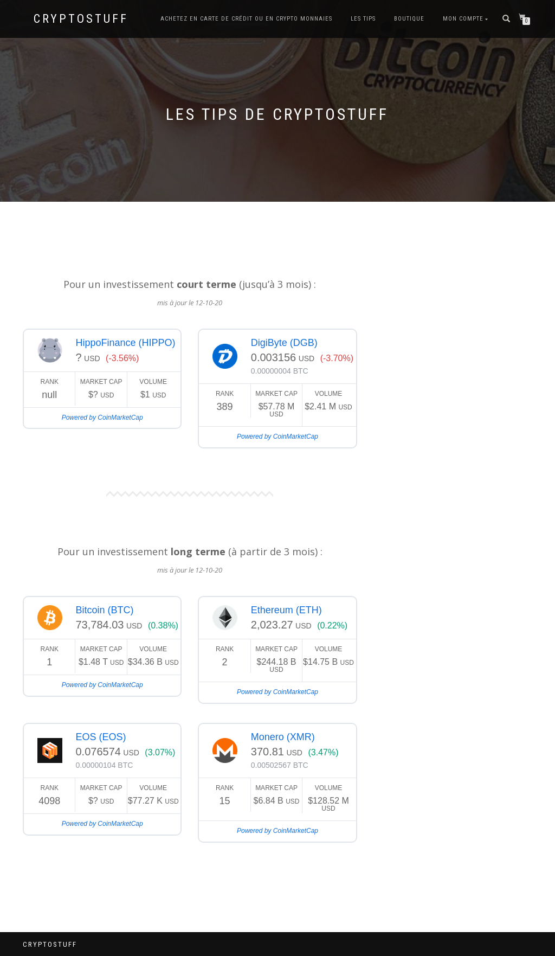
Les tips (363, 18)
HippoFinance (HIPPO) (125, 342)
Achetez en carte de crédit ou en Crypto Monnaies (246, 18)
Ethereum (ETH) (286, 610)
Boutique (409, 18)
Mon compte (463, 18)
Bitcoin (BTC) (104, 610)
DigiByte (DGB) (284, 342)
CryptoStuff (81, 18)
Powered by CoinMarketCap (102, 417)
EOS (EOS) (100, 737)
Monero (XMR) (283, 737)
